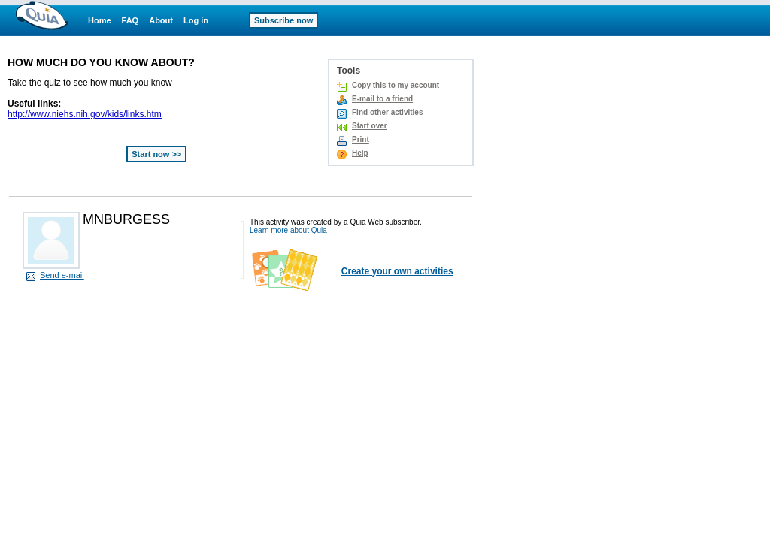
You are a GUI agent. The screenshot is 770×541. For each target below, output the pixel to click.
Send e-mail (62, 275)
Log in (195, 20)
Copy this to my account (395, 85)
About (161, 20)
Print (360, 139)
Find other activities (387, 112)
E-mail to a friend (382, 99)
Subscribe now (283, 20)
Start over (369, 126)
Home (99, 20)
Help (360, 153)
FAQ (130, 20)
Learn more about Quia (288, 230)
